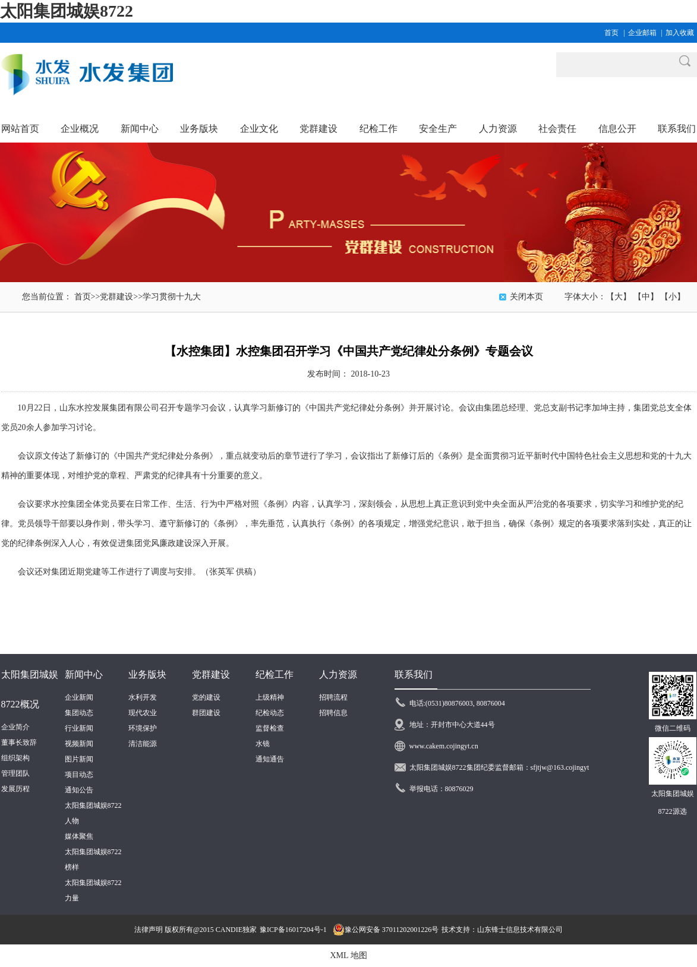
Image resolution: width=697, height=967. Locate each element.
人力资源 (338, 674)
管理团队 (15, 773)
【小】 (672, 296)
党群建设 (116, 296)
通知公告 (79, 790)
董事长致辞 (19, 742)
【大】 (618, 296)
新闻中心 (84, 674)
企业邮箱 (642, 33)
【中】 (645, 296)
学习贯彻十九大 (172, 296)
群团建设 (206, 713)
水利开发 (142, 697)
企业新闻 (79, 697)
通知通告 (270, 759)
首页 (611, 33)
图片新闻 (79, 759)
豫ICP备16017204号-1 (293, 929)
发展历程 (15, 789)
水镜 (263, 744)
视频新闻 (79, 744)
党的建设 (206, 697)
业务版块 (147, 674)
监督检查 (270, 728)
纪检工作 (275, 674)
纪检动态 (270, 713)
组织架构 (15, 758)
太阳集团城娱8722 (66, 11)
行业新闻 (79, 728)
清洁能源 (142, 744)
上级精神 (270, 697)
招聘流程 (333, 697)
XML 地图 (348, 955)
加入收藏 (680, 33)
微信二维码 (672, 728)
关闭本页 (526, 296)
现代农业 (142, 713)
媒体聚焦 (79, 836)
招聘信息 (333, 713)
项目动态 (79, 774)
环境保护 (142, 728)
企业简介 (15, 727)
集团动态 (79, 713)
